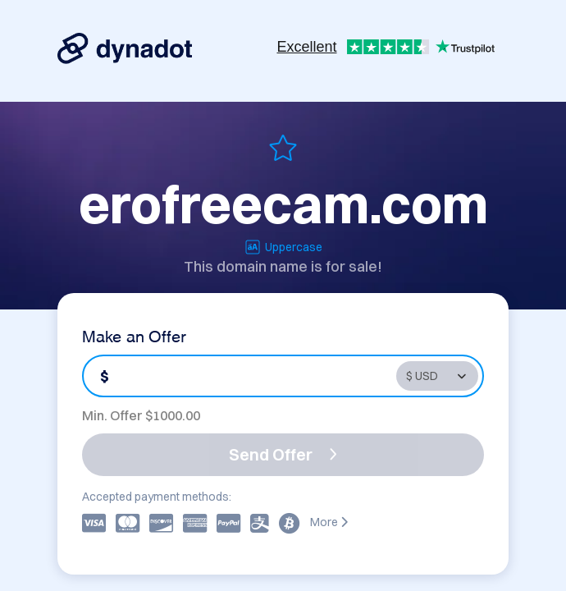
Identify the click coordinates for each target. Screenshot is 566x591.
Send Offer (283, 454)
